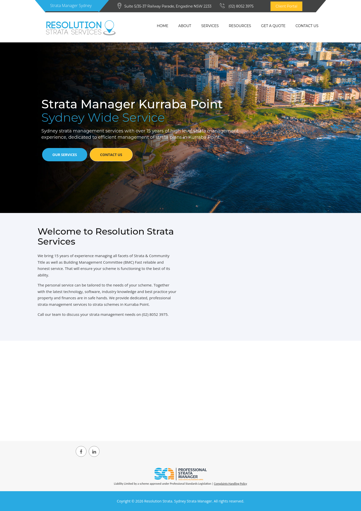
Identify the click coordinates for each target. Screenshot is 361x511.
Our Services (64, 154)
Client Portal (286, 6)
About (184, 26)
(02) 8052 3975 (240, 6)
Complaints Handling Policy (230, 483)
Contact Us (307, 26)
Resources (240, 26)
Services (210, 26)
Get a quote (273, 26)
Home (162, 26)
